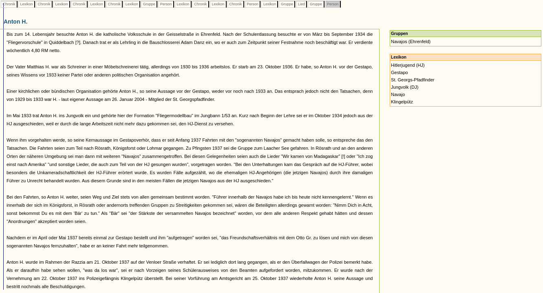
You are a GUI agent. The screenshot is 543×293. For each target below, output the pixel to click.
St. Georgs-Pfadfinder (412, 79)
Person (166, 4)
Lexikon (26, 4)
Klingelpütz (402, 101)
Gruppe (149, 4)
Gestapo (399, 72)
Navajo (398, 94)
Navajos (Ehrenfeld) (410, 41)
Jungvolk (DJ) (404, 87)
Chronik (9, 4)
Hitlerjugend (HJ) (408, 65)
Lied (301, 4)
